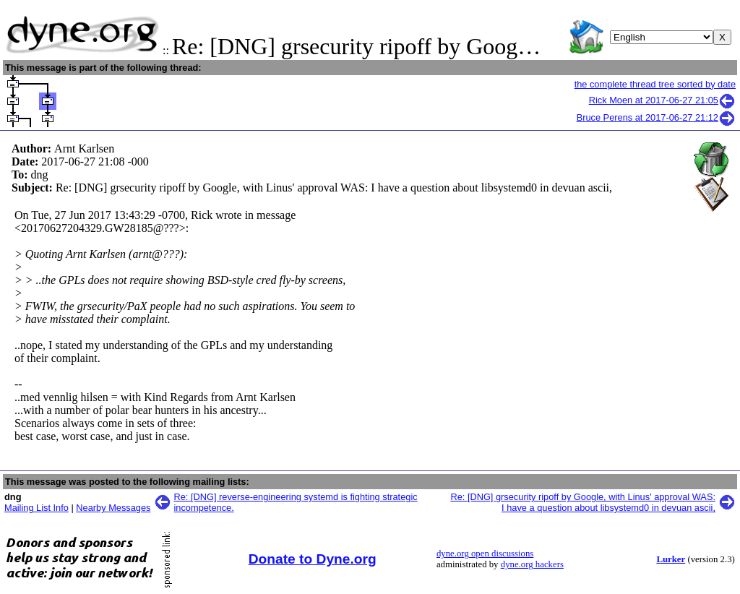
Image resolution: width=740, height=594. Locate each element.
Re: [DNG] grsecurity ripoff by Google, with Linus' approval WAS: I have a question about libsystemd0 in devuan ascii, (582, 502)
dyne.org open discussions (484, 553)
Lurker (670, 559)
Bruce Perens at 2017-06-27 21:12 (656, 117)
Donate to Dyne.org (313, 559)
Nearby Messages (113, 507)
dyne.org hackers (532, 564)
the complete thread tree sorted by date (655, 84)
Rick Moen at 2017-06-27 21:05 (662, 100)
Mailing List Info (36, 507)
